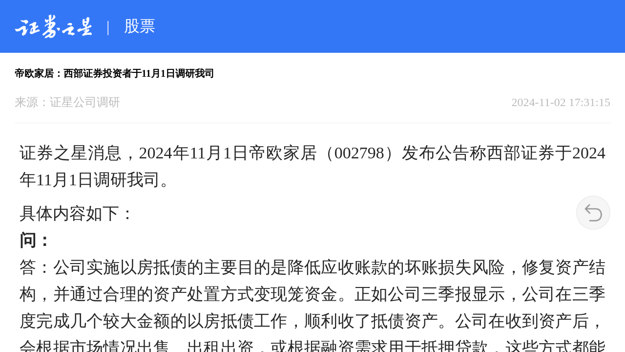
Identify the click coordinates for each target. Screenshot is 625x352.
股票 (139, 26)
